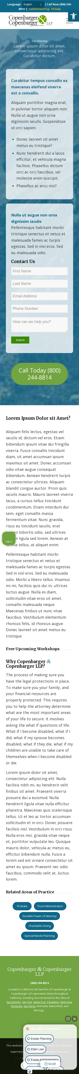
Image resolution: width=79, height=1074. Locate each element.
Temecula (16, 1006)
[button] (73, 16)
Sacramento (14, 1002)
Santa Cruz (39, 1002)
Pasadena (53, 1002)
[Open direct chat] (68, 1019)
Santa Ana (66, 1002)
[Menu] (67, 20)
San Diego (30, 1006)
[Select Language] (33, 4)
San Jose (27, 1002)
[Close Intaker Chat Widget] (75, 1019)
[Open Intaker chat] (29, 1072)
